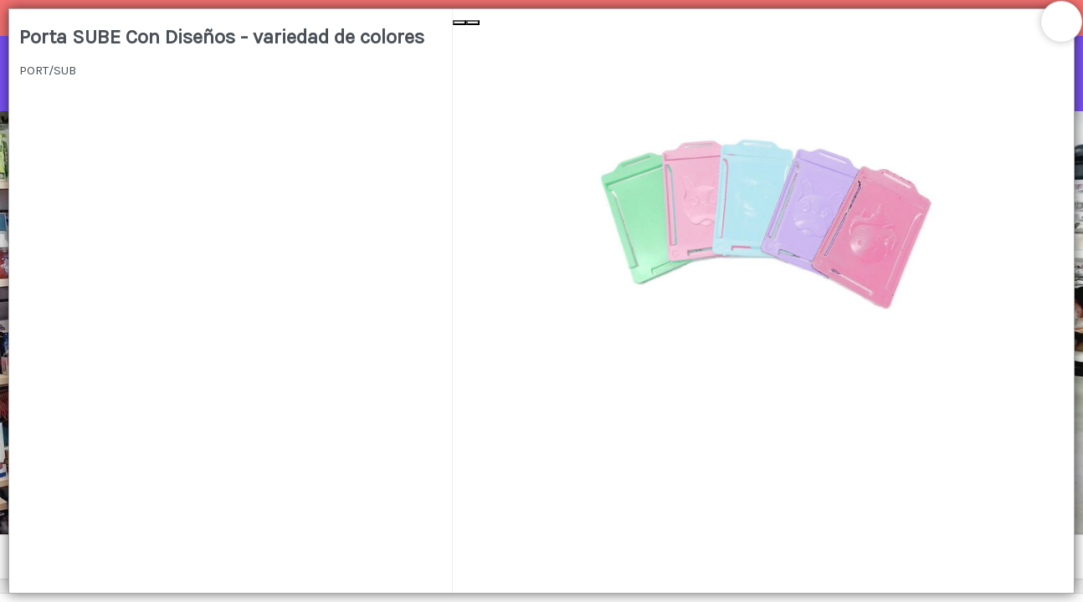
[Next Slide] (473, 22)
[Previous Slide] (459, 22)
